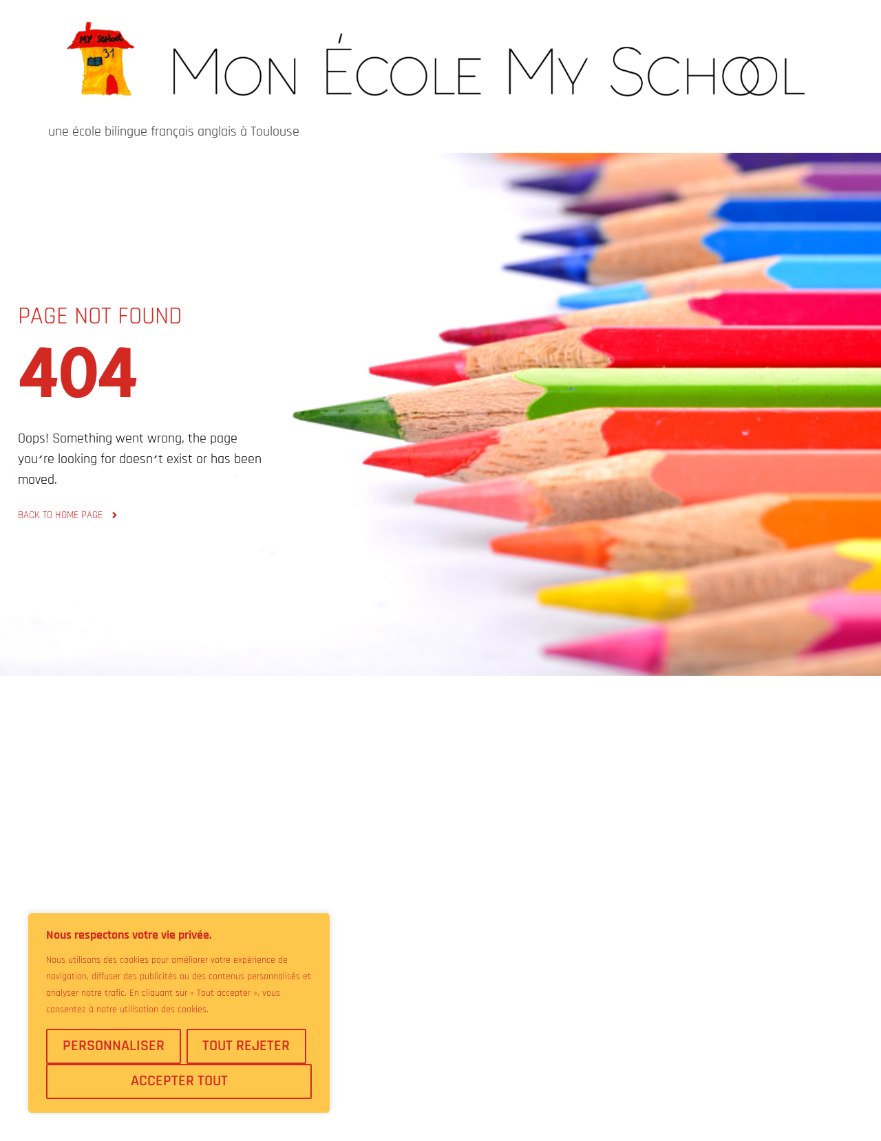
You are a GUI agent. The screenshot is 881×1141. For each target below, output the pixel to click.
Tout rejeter (246, 1046)
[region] (179, 1013)
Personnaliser (113, 1046)
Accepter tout (179, 1081)
